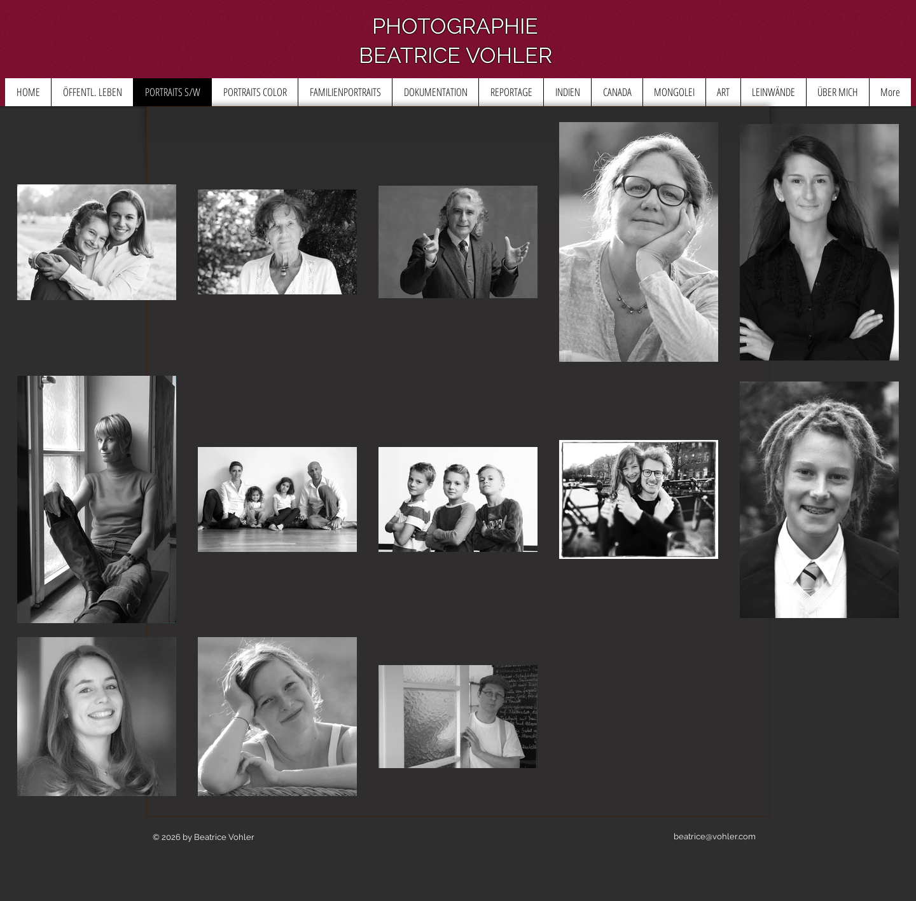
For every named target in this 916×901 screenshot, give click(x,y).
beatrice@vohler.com (715, 836)
